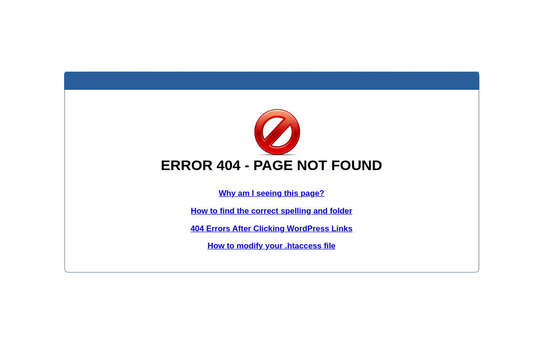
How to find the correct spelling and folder (272, 210)
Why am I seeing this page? (271, 193)
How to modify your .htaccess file (271, 245)
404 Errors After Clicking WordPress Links (271, 228)
